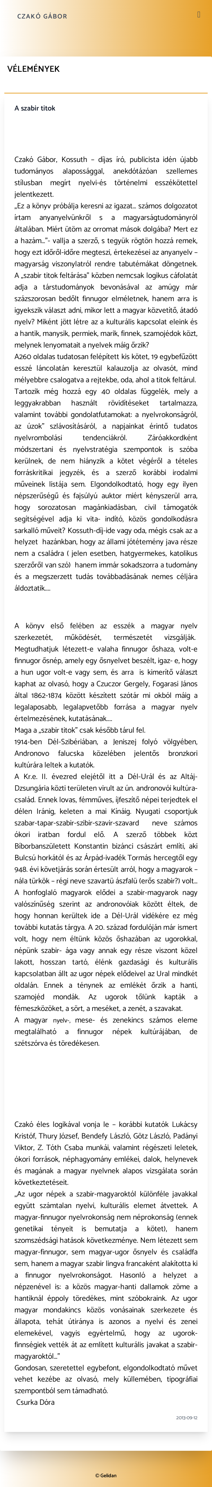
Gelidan (108, 1476)
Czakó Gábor (42, 16)
